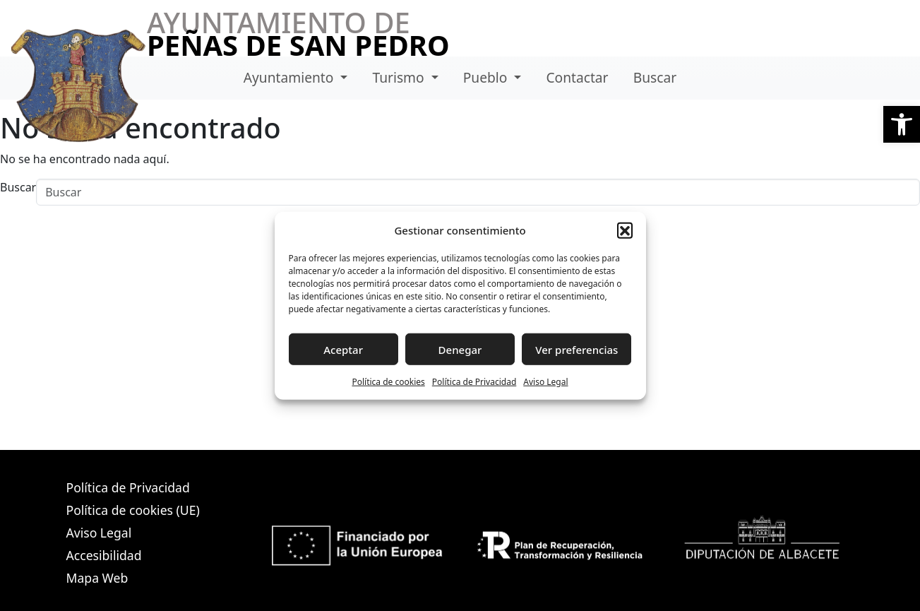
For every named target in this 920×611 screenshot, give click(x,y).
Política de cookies (388, 382)
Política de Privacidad (474, 382)
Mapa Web (97, 577)
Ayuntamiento (290, 77)
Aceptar (343, 349)
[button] (901, 124)
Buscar (654, 77)
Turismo (399, 77)
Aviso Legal (545, 382)
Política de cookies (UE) (133, 510)
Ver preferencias (576, 349)
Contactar (577, 77)
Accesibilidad (104, 555)
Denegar (460, 349)
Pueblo (487, 77)
